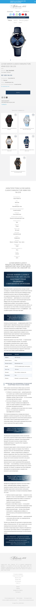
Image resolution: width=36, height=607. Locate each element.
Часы (9, 20)
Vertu (15, 20)
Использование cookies (28, 598)
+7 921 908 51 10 (25, 11)
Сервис (20, 22)
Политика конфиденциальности (9, 598)
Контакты (18, 11)
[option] (18, 42)
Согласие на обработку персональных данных (9, 600)
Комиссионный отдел (18, 576)
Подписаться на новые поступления (18, 17)
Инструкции (18, 581)
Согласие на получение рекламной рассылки (26, 600)
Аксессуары (24, 20)
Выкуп (15, 22)
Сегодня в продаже (18, 574)
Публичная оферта (19, 598)
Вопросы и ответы (18, 590)
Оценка (18, 589)
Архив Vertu (18, 580)
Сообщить (4, 105)
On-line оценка (10, 11)
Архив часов (18, 578)
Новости (18, 583)
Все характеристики (5, 86)
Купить (18, 93)
